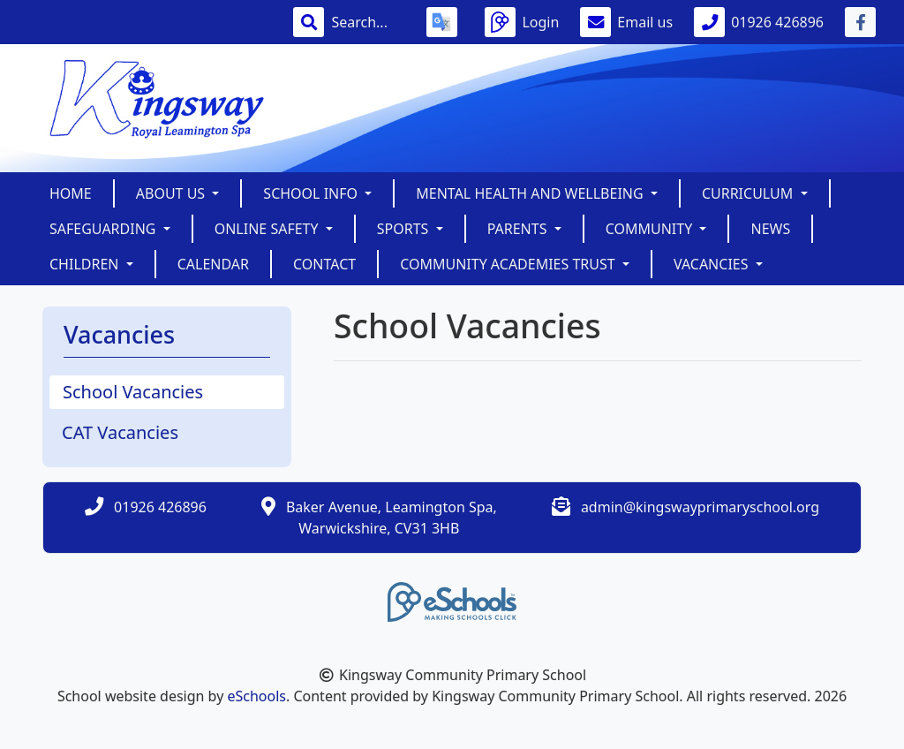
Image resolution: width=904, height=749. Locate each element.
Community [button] (651, 228)
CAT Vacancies (120, 432)
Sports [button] (405, 228)
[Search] (368, 22)
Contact (324, 264)
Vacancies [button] (713, 264)
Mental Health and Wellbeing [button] (531, 193)
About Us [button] (172, 193)
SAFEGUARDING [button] (104, 228)
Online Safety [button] (268, 228)
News (770, 228)
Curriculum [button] (749, 193)
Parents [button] (519, 228)
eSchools (256, 696)
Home (70, 193)
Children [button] (86, 264)
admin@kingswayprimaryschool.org (700, 507)
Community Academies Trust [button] (509, 264)
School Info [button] (312, 193)
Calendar (213, 264)
